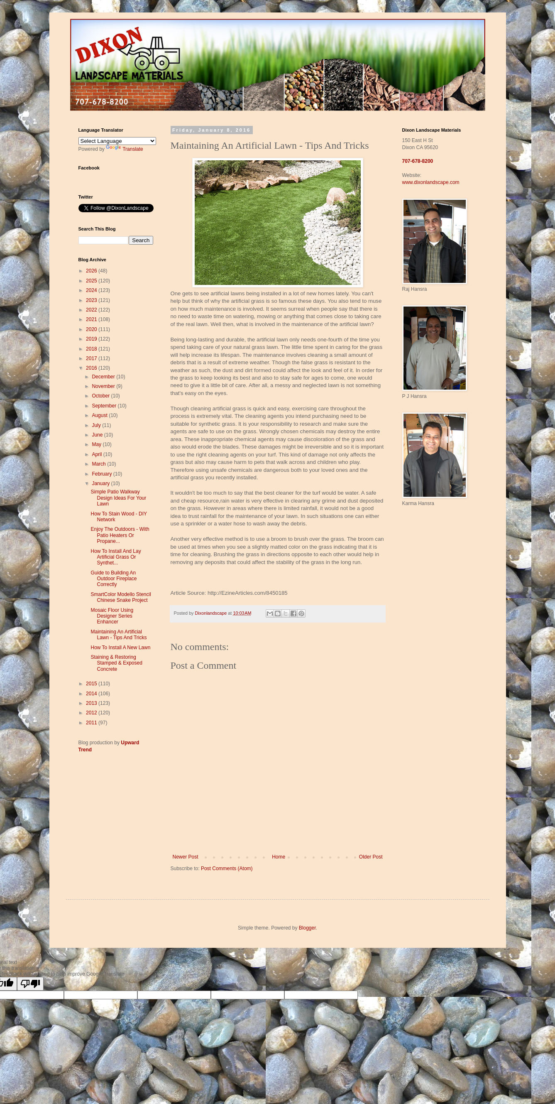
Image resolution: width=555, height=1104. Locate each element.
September (104, 406)
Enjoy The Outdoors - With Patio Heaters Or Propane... (119, 535)
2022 (92, 310)
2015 (92, 684)
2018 (92, 349)
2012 (92, 713)
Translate (124, 149)
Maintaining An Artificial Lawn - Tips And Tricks (118, 634)
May (97, 444)
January (101, 483)
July (97, 425)
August (100, 415)
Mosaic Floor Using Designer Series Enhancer (111, 616)
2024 (92, 290)
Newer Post (185, 857)
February (102, 474)
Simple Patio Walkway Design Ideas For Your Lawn (118, 498)
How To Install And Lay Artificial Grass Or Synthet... (115, 557)
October (101, 396)
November (104, 386)
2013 (92, 703)
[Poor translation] (30, 984)
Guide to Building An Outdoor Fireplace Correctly (113, 579)
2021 (92, 319)
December (104, 377)
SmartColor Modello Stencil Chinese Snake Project (120, 597)
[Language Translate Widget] (117, 141)
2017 (92, 358)
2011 (92, 723)
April (97, 454)
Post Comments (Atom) (227, 868)
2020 (92, 329)
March (99, 464)
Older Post (371, 857)
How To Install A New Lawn (120, 647)
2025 (92, 281)
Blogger (307, 928)
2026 (92, 271)
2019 (92, 339)
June (98, 435)
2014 (92, 694)
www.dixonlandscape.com (431, 182)
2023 (92, 300)
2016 (92, 368)
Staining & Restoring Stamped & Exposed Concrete (116, 663)
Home (278, 857)
